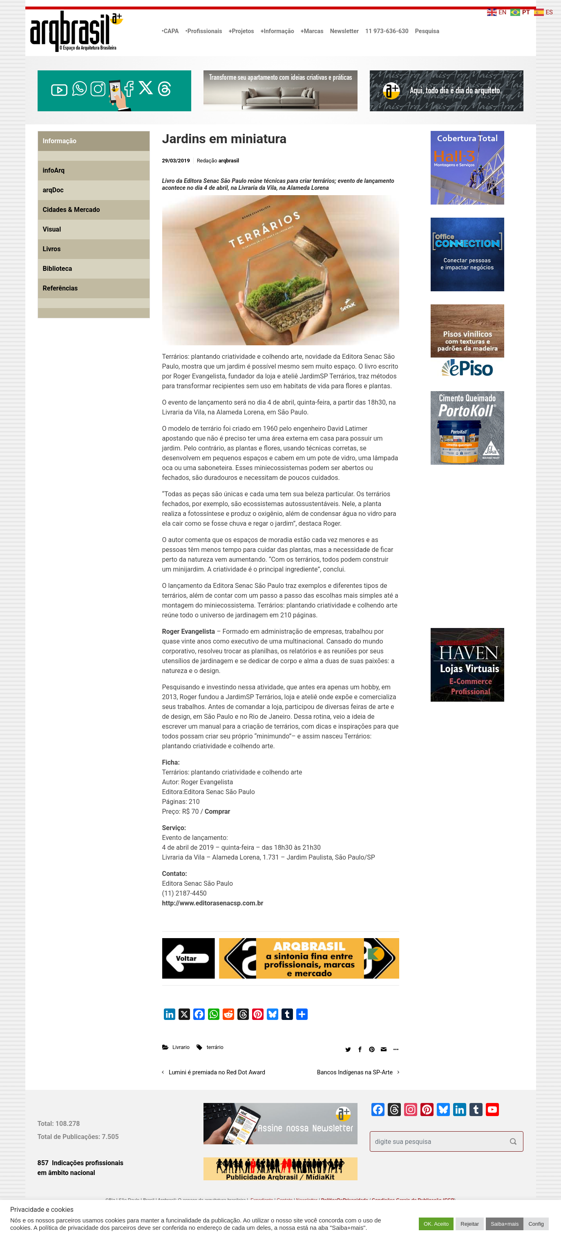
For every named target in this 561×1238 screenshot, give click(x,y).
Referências (60, 288)
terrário (215, 1047)
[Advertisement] (89, 418)
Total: (47, 1124)
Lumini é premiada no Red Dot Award (217, 1072)
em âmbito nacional (66, 1173)
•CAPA (170, 31)
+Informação (277, 31)
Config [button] (536, 1224)
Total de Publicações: (70, 1137)
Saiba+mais (505, 1224)
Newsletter (344, 31)
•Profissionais (204, 31)
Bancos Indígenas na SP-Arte (355, 1072)
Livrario (181, 1047)
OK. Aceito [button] (436, 1224)
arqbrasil (229, 161)
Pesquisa (427, 31)
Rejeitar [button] (469, 1224)
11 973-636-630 (387, 31)
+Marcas (312, 31)
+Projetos (241, 31)
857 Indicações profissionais (81, 1163)
